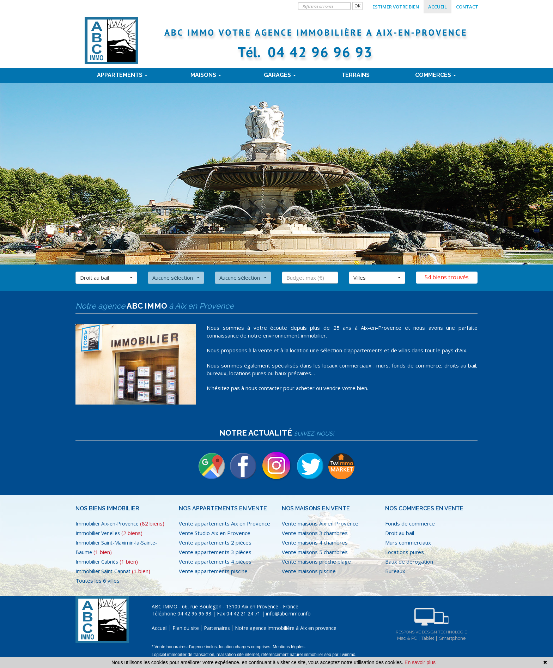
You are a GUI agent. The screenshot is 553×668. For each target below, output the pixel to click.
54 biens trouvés (447, 277)
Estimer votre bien (395, 7)
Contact (467, 7)
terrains (355, 75)
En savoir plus (420, 662)
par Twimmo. (344, 654)
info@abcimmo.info (288, 613)
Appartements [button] (122, 75)
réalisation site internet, (239, 654)
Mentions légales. (289, 646)
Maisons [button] (205, 75)
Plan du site (185, 628)
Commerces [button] (435, 75)
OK (357, 6)
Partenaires (217, 628)
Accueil (437, 7)
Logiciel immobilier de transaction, (184, 654)
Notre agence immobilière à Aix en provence (285, 628)
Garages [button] (280, 75)
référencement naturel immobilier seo (296, 654)
